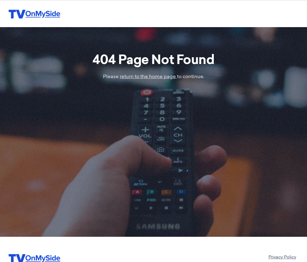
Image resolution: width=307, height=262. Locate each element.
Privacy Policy (282, 257)
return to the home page (148, 77)
